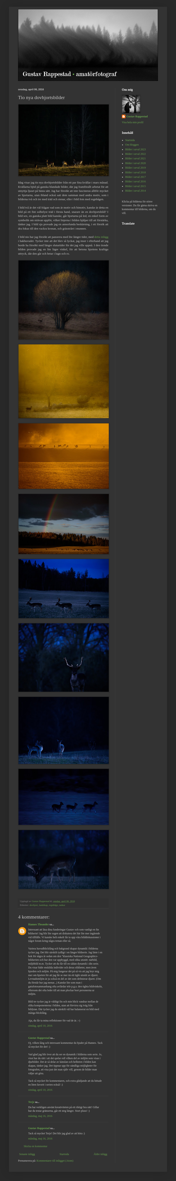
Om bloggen (132, 144)
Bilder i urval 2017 (135, 177)
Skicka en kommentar (35, 1146)
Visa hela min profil (133, 122)
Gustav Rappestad (38, 1037)
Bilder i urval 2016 (135, 181)
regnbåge (53, 905)
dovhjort (34, 905)
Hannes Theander (38, 924)
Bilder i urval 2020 (135, 163)
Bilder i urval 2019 (135, 167)
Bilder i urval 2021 (135, 158)
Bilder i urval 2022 (135, 153)
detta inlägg (101, 237)
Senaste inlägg (27, 1154)
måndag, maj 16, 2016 (40, 1116)
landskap (43, 905)
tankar (62, 905)
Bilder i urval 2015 (135, 186)
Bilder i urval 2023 (135, 149)
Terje (31, 1102)
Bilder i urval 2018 (135, 172)
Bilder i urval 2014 (135, 190)
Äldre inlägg (100, 1154)
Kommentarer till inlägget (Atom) (55, 1160)
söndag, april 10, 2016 (40, 1025)
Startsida (64, 1154)
